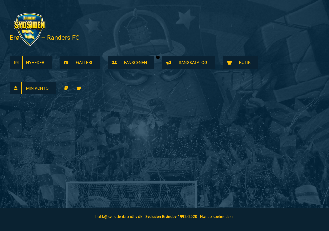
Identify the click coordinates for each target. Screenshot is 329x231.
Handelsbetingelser (217, 216)
